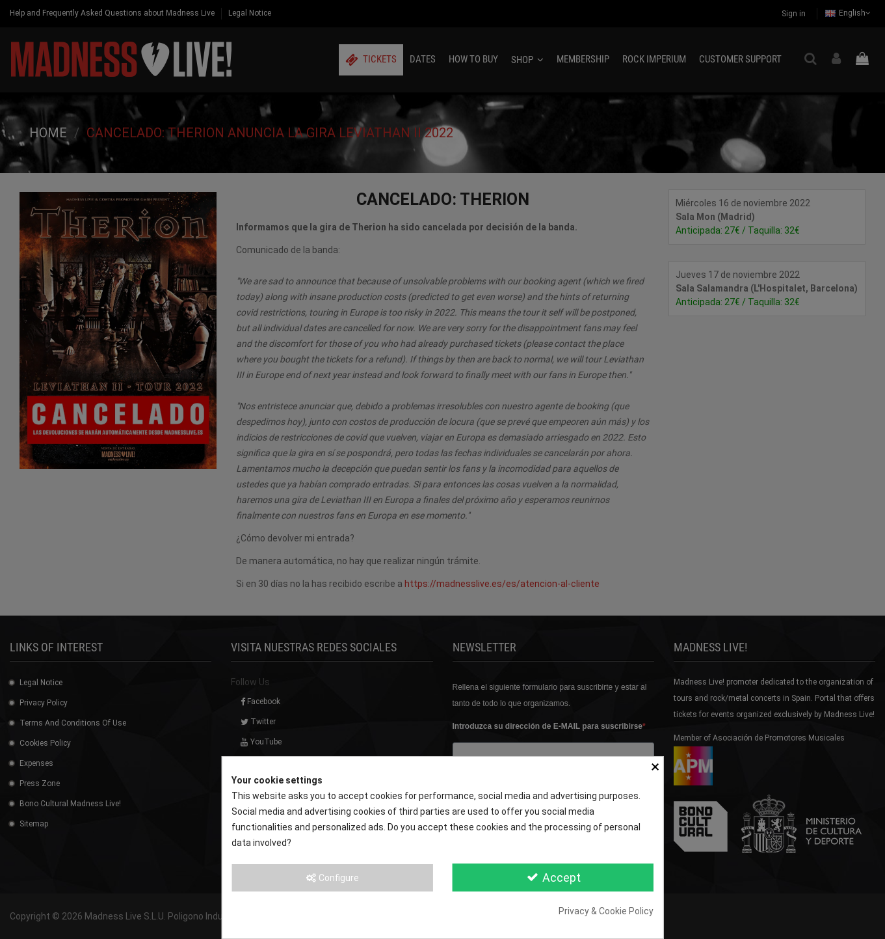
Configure (332, 878)
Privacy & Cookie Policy (606, 911)
